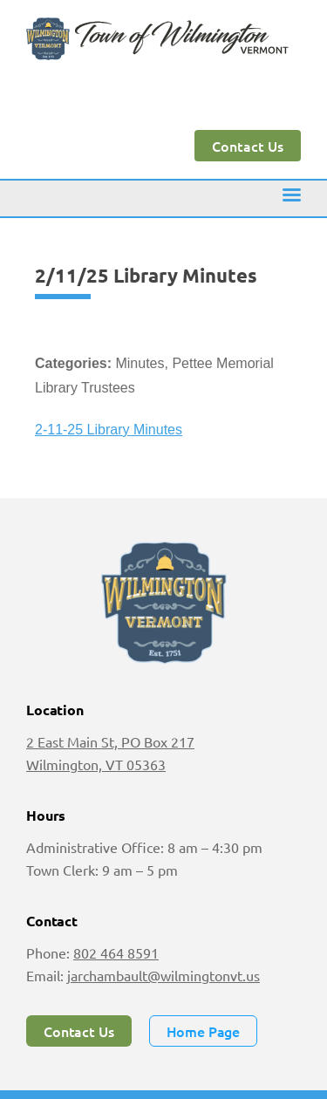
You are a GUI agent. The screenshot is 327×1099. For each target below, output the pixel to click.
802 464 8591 (116, 952)
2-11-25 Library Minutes (108, 429)
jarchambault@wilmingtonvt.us (163, 975)
